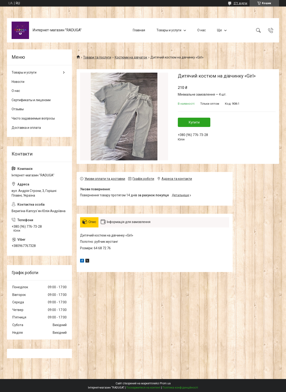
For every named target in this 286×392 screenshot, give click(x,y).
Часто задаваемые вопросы (33, 118)
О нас (201, 30)
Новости (18, 82)
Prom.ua (165, 383)
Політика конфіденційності (180, 387)
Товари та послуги (97, 57)
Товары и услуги (168, 30)
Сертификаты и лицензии (31, 100)
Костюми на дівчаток (131, 57)
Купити (194, 122)
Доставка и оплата (26, 128)
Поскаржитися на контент (143, 387)
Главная (139, 30)
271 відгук (240, 3)
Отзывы (18, 109)
